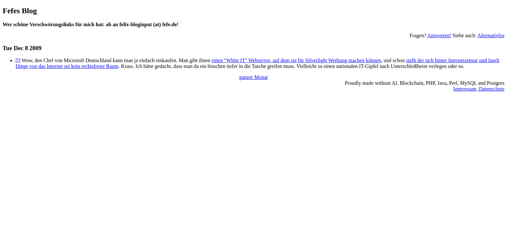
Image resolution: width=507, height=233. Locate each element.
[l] (18, 60)
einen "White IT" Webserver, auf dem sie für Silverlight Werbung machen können (296, 60)
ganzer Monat (253, 77)
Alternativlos (490, 35)
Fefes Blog (20, 10)
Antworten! (439, 35)
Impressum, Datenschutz (478, 89)
